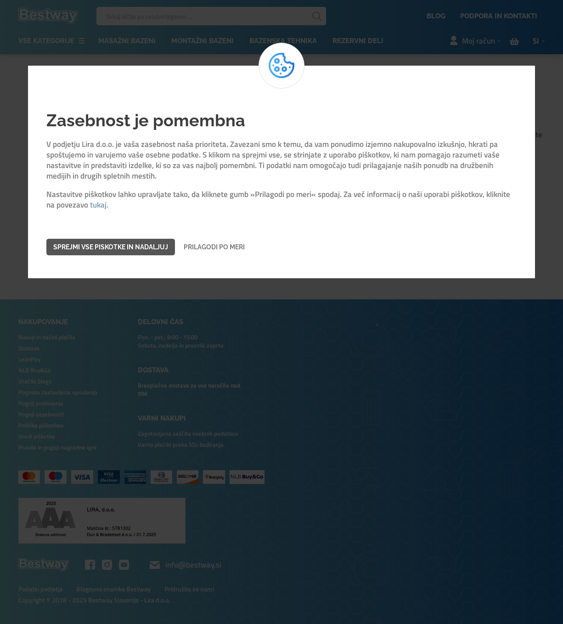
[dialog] (281, 312)
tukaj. (99, 205)
